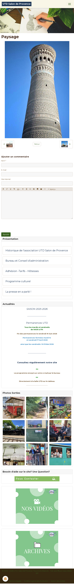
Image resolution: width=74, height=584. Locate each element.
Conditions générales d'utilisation (36, 581)
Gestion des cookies (58, 581)
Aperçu (51, 189)
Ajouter (6, 234)
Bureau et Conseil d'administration (27, 260)
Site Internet (6, 179)
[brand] (16, 4)
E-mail (3, 170)
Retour (37, 144)
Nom (3, 161)
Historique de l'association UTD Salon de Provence (36, 250)
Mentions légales (15, 581)
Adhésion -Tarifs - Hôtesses (22, 271)
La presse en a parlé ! (18, 291)
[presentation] (20, 226)
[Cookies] (5, 579)
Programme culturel (18, 281)
